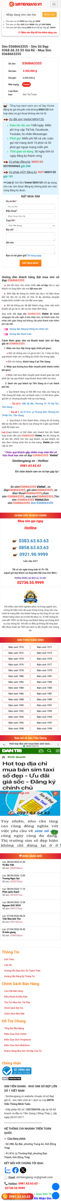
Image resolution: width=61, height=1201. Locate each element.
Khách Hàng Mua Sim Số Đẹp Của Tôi (23, 1051)
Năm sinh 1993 (44, 711)
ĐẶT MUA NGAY (30, 263)
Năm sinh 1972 (16, 653)
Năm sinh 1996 (16, 722)
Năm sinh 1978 (16, 670)
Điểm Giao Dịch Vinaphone (17, 1039)
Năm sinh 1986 (16, 693)
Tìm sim (49, 14)
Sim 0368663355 (42, 503)
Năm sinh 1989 (44, 699)
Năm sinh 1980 (16, 676)
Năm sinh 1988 (16, 699)
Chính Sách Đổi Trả (13, 1008)
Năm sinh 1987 (44, 693)
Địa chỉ (10, 229)
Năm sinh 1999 (44, 728)
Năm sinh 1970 (16, 647)
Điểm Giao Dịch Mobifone (17, 1045)
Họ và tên (11, 201)
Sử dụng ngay (34, 255)
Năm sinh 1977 (44, 664)
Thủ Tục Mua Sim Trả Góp (17, 1002)
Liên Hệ (8, 965)
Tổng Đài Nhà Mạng (14, 1028)
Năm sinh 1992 (16, 711)
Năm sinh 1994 (16, 717)
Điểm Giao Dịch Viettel (15, 1034)
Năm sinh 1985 (44, 688)
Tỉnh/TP (10, 220)
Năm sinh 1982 (16, 682)
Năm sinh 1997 (44, 722)
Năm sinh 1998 (16, 728)
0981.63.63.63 (19, 1196)
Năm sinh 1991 (44, 705)
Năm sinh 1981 (44, 676)
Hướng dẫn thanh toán (20, 334)
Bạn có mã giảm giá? (23, 255)
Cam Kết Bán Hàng (13, 991)
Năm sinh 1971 (44, 647)
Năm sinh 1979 (44, 670)
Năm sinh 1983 (44, 682)
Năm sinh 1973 (44, 653)
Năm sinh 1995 (44, 717)
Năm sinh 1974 (16, 659)
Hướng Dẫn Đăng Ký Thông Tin (19, 976)
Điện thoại (11, 211)
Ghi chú (10, 242)
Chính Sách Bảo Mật (14, 1013)
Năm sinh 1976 (16, 664)
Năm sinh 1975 (44, 659)
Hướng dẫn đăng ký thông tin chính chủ (28, 329)
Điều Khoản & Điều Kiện (16, 996)
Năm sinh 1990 (16, 705)
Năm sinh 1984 (16, 688)
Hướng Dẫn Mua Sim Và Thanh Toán (22, 970)
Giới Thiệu (9, 959)
